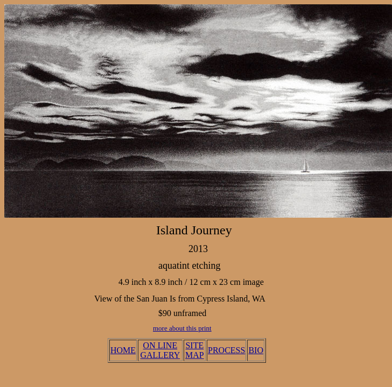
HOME (123, 350)
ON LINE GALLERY (160, 350)
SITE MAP (194, 350)
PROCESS (226, 350)
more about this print (182, 328)
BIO (255, 350)
